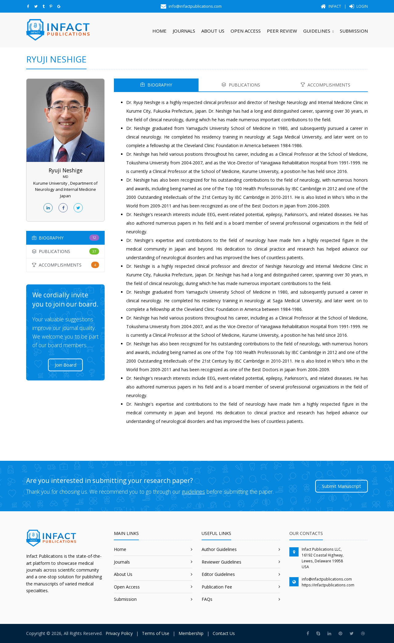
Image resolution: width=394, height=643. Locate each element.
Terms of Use (155, 633)
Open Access (246, 31)
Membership (191, 633)
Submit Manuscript (341, 486)
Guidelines (316, 31)
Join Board (65, 365)
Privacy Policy (119, 633)
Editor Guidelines (218, 574)
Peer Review (282, 31)
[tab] (65, 238)
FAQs (207, 599)
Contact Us (224, 633)
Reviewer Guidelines (221, 562)
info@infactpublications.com (327, 579)
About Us (212, 31)
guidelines (193, 491)
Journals (184, 31)
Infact (331, 6)
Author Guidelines (219, 549)
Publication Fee (217, 587)
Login (358, 6)
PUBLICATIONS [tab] (241, 85)
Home (159, 31)
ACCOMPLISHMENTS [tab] (326, 85)
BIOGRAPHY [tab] (156, 85)
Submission (354, 31)
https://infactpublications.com (328, 585)
